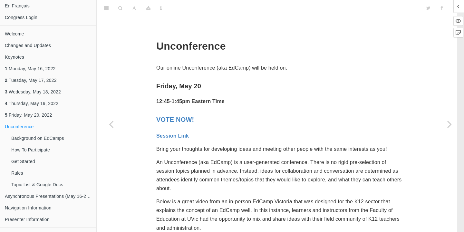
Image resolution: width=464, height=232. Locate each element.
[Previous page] (111, 124)
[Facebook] (442, 8)
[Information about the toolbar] (161, 8)
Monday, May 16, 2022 (30, 68)
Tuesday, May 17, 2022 (31, 80)
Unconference (19, 126)
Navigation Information (28, 207)
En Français (17, 5)
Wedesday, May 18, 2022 (33, 91)
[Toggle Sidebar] (106, 8)
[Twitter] (428, 8)
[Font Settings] (134, 8)
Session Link (172, 136)
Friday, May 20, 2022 (28, 115)
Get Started (23, 161)
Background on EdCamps (37, 138)
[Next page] (449, 124)
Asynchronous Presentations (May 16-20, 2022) (50, 196)
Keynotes (14, 57)
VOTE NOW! (175, 119)
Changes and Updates (28, 45)
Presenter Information (27, 219)
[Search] (120, 8)
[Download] (148, 8)
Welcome (14, 33)
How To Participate (30, 149)
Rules (17, 173)
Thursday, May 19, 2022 (31, 103)
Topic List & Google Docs (37, 184)
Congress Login (21, 17)
